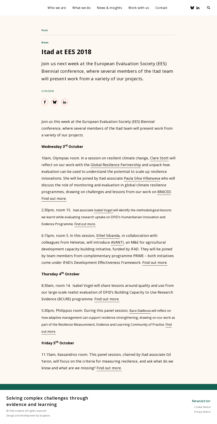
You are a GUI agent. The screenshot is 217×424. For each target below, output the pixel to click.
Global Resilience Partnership (116, 164)
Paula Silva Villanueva (142, 178)
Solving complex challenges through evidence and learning (47, 401)
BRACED (164, 191)
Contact (161, 8)
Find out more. (54, 198)
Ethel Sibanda (108, 235)
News (44, 30)
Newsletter (201, 401)
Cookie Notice (202, 407)
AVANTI (117, 242)
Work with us (138, 8)
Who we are (57, 8)
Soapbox (45, 415)
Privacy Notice (202, 411)
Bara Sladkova (140, 310)
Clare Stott (159, 158)
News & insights (109, 8)
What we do (81, 8)
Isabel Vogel (103, 210)
